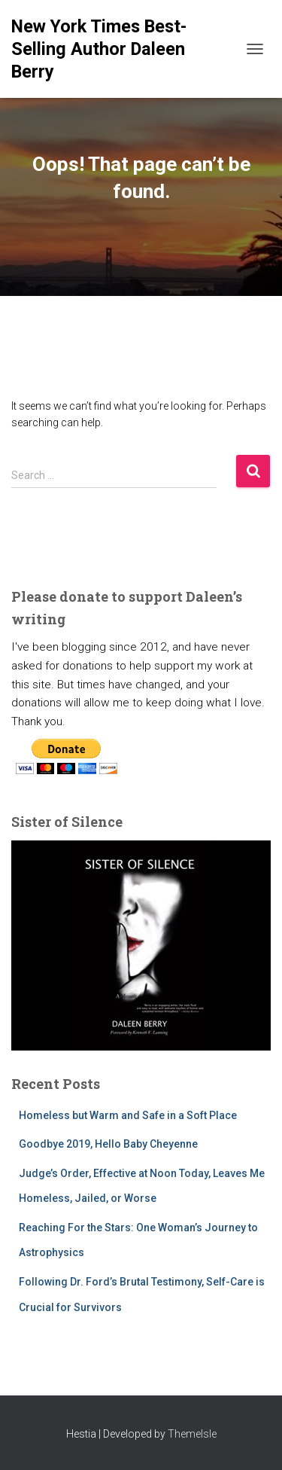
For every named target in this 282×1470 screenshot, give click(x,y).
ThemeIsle (192, 1434)
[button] (24, 946)
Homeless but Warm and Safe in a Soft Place (128, 1115)
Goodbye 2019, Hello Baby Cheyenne (108, 1144)
